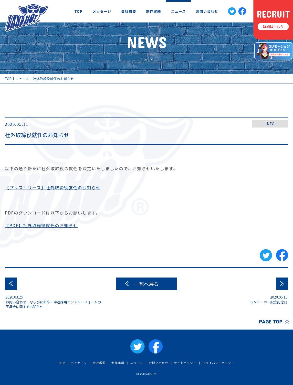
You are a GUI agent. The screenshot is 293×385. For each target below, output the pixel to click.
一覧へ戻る (146, 283)
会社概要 (128, 11)
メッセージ (102, 11)
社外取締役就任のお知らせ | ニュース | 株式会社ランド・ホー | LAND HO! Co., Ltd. (26, 18)
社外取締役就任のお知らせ (53, 78)
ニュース (178, 11)
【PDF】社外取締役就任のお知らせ (41, 225)
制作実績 (153, 11)
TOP (78, 11)
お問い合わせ (207, 11)
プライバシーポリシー (218, 363)
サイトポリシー (185, 363)
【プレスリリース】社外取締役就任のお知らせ (53, 187)
